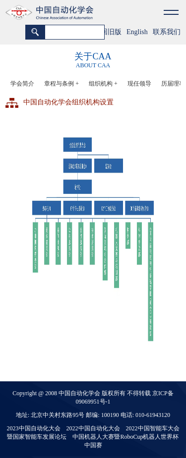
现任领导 (139, 83)
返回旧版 (108, 32)
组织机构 (103, 83)
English (137, 32)
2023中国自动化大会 (34, 428)
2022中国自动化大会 (93, 428)
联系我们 (167, 32)
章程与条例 (61, 83)
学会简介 (22, 83)
